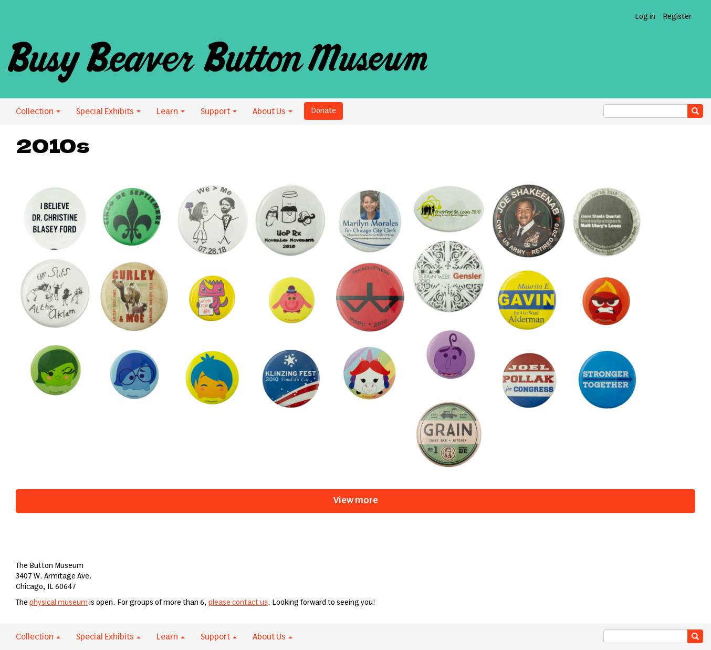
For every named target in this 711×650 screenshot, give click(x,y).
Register (677, 17)
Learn (170, 111)
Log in (645, 17)
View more (355, 500)
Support (219, 111)
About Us (272, 111)
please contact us (238, 602)
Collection (38, 111)
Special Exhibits (108, 111)
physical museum (58, 602)
